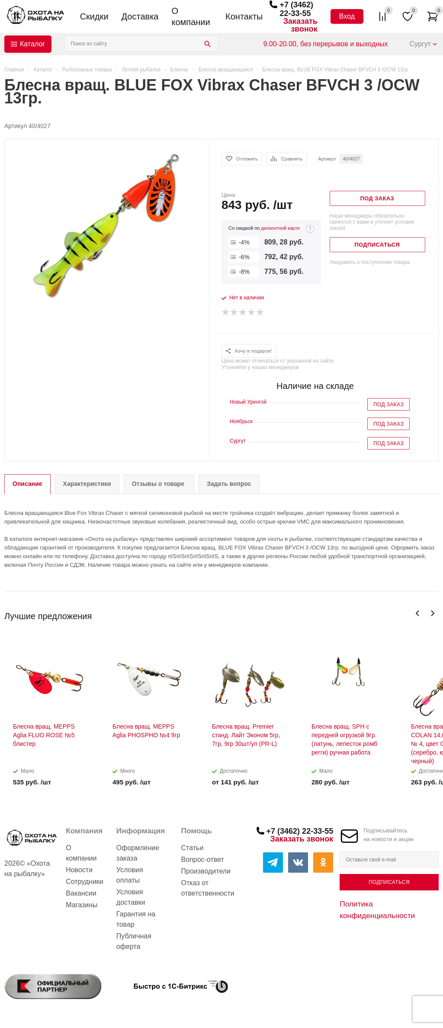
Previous (417, 613)
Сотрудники (84, 881)
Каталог (32, 44)
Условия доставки (130, 897)
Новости (79, 870)
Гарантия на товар (135, 919)
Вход (347, 16)
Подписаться (389, 882)
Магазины (81, 905)
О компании (190, 16)
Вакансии (81, 893)
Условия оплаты (129, 875)
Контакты (244, 16)
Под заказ (388, 405)
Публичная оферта (133, 941)
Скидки (94, 16)
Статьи (192, 847)
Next (432, 613)
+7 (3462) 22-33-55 (296, 9)
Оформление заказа (137, 853)
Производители (206, 871)
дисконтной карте (280, 228)
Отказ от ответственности (207, 888)
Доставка (140, 16)
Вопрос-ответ (202, 859)
